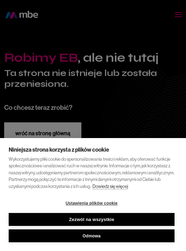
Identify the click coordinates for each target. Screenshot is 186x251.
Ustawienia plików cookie (92, 203)
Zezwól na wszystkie (91, 219)
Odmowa (92, 236)
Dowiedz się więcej (110, 186)
